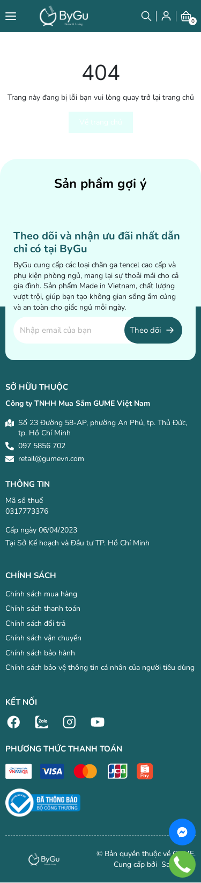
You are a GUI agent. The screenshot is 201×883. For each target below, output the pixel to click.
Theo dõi (145, 330)
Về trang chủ (100, 122)
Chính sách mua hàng (41, 594)
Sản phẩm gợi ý (100, 183)
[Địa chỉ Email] (97, 330)
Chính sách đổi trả (35, 623)
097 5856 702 (41, 446)
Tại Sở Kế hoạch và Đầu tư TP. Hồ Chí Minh (77, 543)
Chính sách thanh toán (42, 608)
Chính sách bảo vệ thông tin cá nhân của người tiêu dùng (100, 667)
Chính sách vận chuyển (43, 638)
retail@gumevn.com (51, 459)
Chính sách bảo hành (40, 653)
